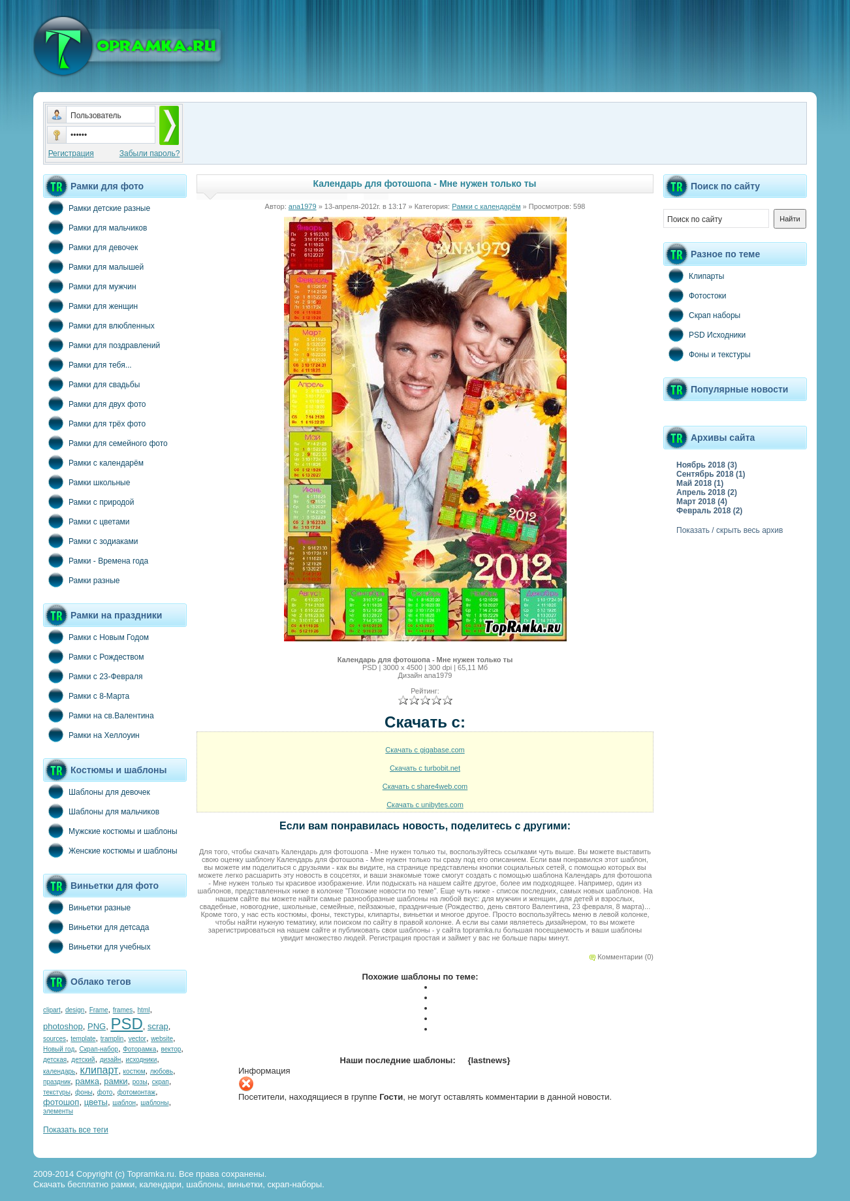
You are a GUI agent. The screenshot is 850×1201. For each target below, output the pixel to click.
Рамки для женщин (90, 305)
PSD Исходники (704, 334)
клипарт (99, 1070)
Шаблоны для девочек (96, 791)
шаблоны (154, 1102)
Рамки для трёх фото (94, 423)
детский (83, 1059)
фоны (84, 1092)
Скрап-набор (99, 1049)
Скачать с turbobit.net (425, 768)
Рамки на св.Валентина (98, 715)
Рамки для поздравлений (101, 345)
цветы (96, 1102)
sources (54, 1038)
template (83, 1038)
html (144, 1010)
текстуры (57, 1092)
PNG (96, 1026)
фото (105, 1092)
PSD (126, 1024)
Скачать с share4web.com (425, 786)
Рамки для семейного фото (105, 443)
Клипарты (693, 275)
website (162, 1038)
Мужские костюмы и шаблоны (110, 831)
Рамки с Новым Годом (96, 637)
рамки (115, 1081)
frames (123, 1010)
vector (137, 1038)
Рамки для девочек (90, 247)
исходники (141, 1059)
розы (140, 1081)
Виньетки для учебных (96, 946)
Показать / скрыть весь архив (729, 530)
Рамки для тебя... (87, 364)
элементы (58, 1111)
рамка (87, 1081)
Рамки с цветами (86, 521)
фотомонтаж (136, 1092)
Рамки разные (81, 580)
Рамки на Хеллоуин (91, 735)
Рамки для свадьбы (91, 384)
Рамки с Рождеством (93, 656)
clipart (52, 1010)
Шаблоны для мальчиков (101, 811)
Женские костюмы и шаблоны (110, 850)
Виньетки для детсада (96, 927)
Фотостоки (695, 295)
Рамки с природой (88, 501)
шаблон (124, 1102)
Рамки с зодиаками (90, 541)
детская (55, 1059)
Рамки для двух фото (94, 403)
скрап (160, 1081)
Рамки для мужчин (89, 286)
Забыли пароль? (149, 153)
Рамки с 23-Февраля (93, 676)
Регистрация (71, 153)
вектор (171, 1049)
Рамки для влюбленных (99, 325)
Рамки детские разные (96, 207)
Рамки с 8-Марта (86, 695)
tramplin (112, 1038)
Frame (98, 1010)
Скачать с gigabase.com (424, 750)
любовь (161, 1071)
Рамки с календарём (93, 462)
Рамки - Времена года (95, 560)
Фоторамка (139, 1049)
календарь (59, 1071)
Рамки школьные (86, 482)
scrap (158, 1026)
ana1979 (303, 206)
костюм (134, 1071)
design (74, 1010)
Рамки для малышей (93, 266)
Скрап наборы (701, 315)
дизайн (110, 1059)
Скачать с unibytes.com (425, 805)
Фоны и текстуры (707, 354)
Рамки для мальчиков (95, 227)
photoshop (63, 1026)
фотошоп (61, 1102)
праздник (57, 1081)
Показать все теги (75, 1129)
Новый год (58, 1049)
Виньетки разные (87, 907)
